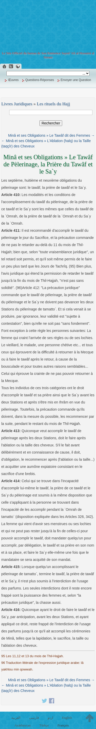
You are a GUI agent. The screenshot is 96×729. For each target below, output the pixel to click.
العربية (15, 718)
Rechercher (50, 123)
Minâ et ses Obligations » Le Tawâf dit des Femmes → (51, 135)
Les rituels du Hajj (53, 103)
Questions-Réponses (39, 80)
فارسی (34, 718)
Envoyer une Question (76, 80)
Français (63, 725)
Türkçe (44, 725)
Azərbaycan (23, 725)
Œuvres (13, 80)
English (67, 718)
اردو (50, 718)
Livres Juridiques (16, 103)
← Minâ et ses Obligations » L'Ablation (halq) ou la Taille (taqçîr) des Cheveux (46, 143)
